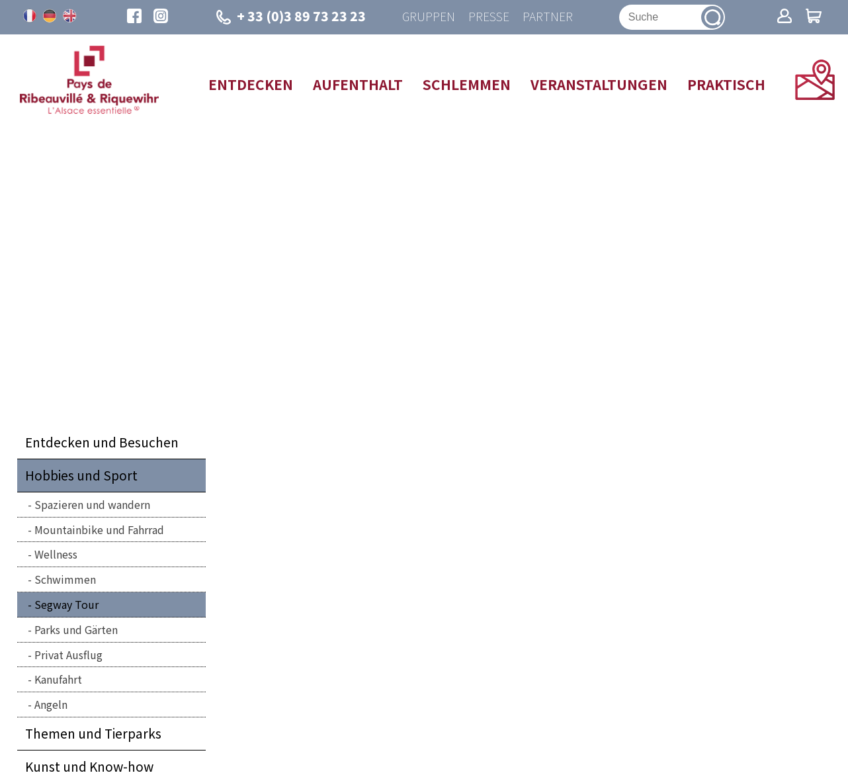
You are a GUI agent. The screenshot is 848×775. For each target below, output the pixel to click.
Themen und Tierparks (93, 733)
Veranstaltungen (598, 84)
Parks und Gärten (76, 629)
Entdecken (250, 84)
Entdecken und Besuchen (102, 442)
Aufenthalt (358, 84)
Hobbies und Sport (81, 475)
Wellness (55, 554)
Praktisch (726, 84)
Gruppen (428, 16)
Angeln (50, 704)
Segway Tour (66, 604)
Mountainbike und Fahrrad (99, 529)
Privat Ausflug (68, 654)
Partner (548, 16)
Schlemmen (467, 84)
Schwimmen (65, 579)
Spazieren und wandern (92, 504)
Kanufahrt (58, 679)
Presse (488, 16)
